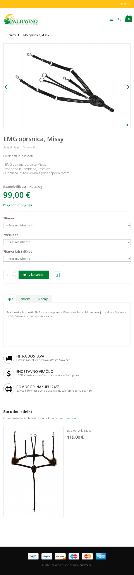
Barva (8, 218)
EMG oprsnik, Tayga (79, 431)
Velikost (10, 235)
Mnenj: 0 (29, 147)
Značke (25, 299)
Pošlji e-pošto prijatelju (17, 205)
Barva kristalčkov (17, 251)
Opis (10, 299)
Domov (11, 35)
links (123, 3)
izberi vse (70, 418)
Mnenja (43, 299)
